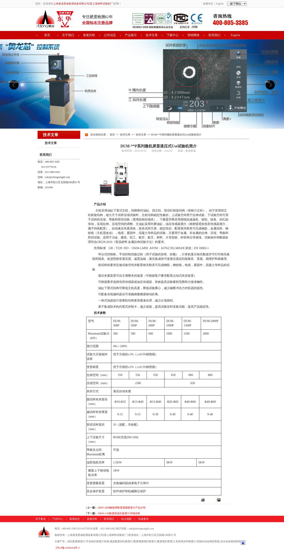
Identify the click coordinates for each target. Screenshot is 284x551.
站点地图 (126, 518)
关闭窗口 (226, 499)
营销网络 (194, 35)
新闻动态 (75, 518)
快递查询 (143, 518)
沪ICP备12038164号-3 (68, 547)
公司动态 (110, 35)
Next (267, 81)
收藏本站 (208, 3)
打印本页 (210, 499)
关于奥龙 (40, 518)
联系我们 (214, 35)
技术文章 (152, 35)
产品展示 (131, 35)
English (220, 3)
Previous (13, 81)
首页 (47, 35)
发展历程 (89, 35)
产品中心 (57, 518)
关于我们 (68, 35)
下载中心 (173, 35)
